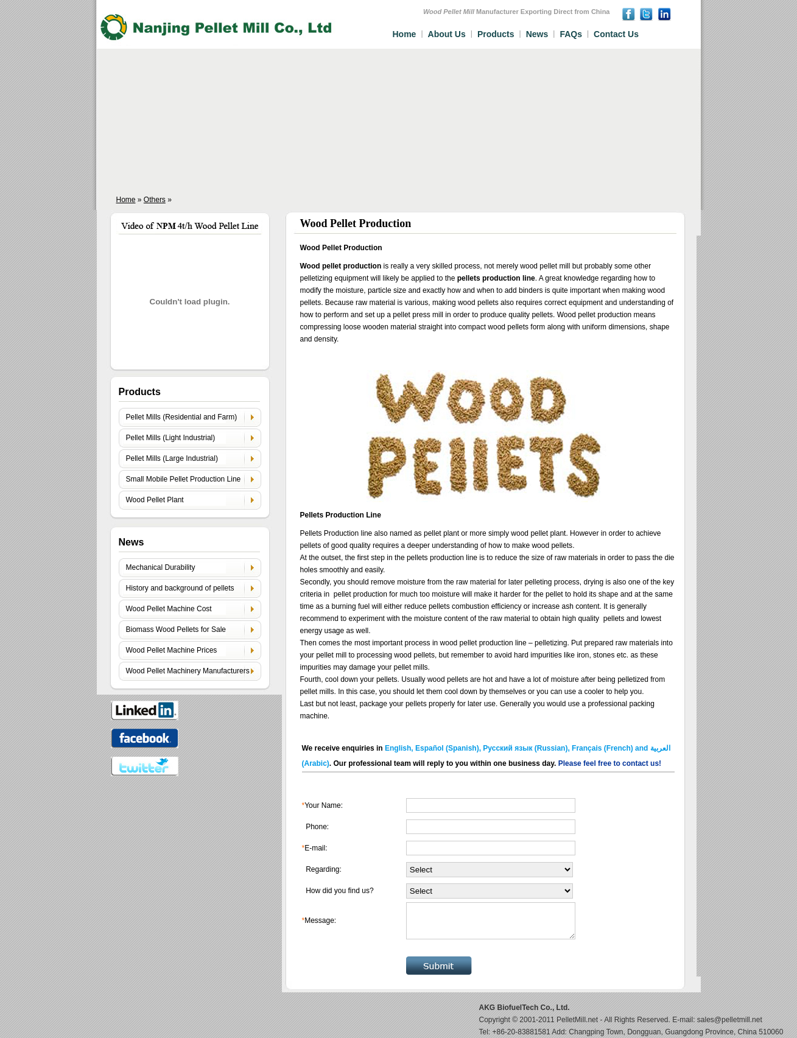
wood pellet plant (538, 533)
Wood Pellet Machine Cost (169, 609)
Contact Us (616, 34)
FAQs (571, 34)
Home (404, 34)
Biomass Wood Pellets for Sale (176, 629)
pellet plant (441, 533)
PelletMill (571, 1019)
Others (155, 199)
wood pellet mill (544, 266)
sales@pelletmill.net (729, 1019)
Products (495, 34)
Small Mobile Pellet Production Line (183, 479)
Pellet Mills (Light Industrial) (171, 437)
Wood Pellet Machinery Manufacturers (188, 671)
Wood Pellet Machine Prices (171, 650)
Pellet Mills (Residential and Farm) (181, 417)
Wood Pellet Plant (155, 500)
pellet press (411, 314)
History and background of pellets (180, 588)
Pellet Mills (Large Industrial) (172, 458)
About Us (447, 34)
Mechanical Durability (160, 567)
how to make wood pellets (530, 545)
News (537, 34)
